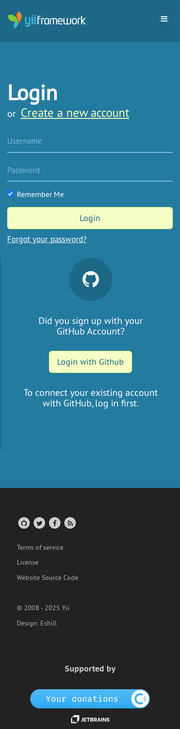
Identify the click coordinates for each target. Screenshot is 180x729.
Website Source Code (47, 577)
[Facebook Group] (54, 522)
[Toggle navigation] (164, 19)
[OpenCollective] (90, 698)
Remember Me (35, 194)
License (27, 562)
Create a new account (75, 112)
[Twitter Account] (38, 522)
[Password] (90, 171)
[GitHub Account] (23, 522)
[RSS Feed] (69, 522)
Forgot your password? (46, 239)
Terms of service (40, 547)
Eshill (48, 623)
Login (90, 217)
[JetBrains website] (90, 718)
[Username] (90, 142)
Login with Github (90, 361)
